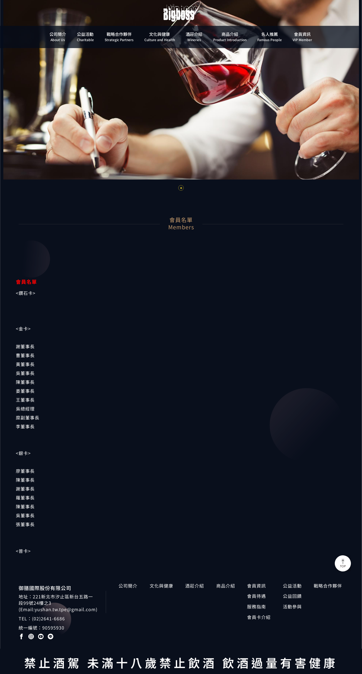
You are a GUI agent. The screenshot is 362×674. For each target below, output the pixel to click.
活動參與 (292, 606)
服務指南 (256, 606)
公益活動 (292, 586)
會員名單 (26, 281)
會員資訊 (256, 586)
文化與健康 (161, 586)
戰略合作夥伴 (328, 586)
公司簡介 (128, 586)
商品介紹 (225, 586)
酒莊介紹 (194, 586)
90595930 (53, 627)
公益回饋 (292, 596)
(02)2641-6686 (48, 618)
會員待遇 (256, 596)
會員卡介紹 (259, 617)
